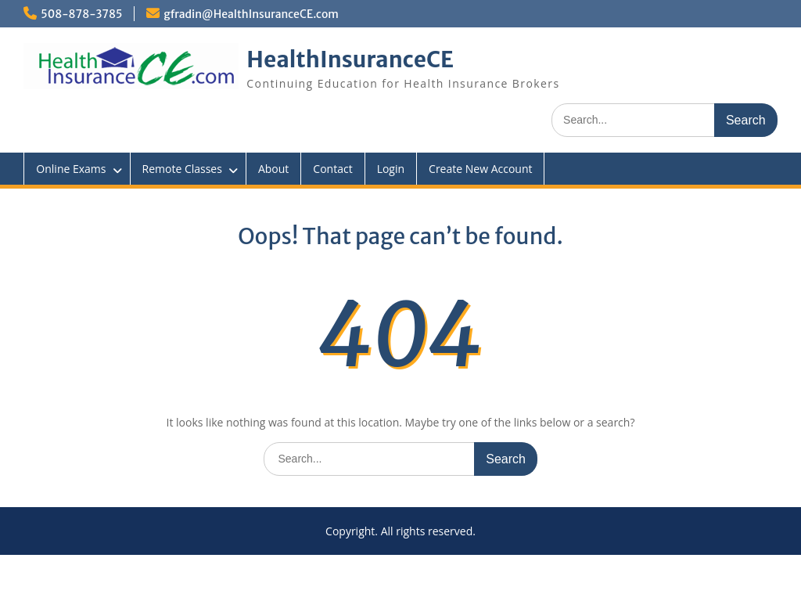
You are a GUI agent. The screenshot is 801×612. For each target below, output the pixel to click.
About (273, 168)
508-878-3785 (81, 14)
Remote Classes (182, 168)
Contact (332, 168)
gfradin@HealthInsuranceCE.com (251, 14)
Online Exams (71, 168)
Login (390, 168)
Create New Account (480, 168)
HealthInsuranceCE (350, 59)
